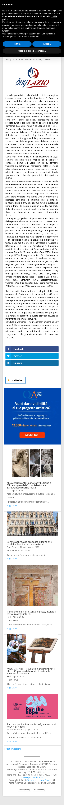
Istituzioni (25, 550)
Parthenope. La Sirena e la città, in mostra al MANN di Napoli (31, 725)
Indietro (17, 380)
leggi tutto (12, 505)
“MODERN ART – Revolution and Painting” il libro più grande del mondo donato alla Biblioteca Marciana (31, 671)
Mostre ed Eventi (33, 59)
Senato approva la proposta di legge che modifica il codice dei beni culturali (29, 543)
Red (7, 59)
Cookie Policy (39, 789)
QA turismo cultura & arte (38, 780)
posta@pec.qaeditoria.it (32, 777)
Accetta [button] (47, 44)
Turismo (47, 59)
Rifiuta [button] (17, 44)
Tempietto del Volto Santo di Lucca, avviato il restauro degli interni (31, 613)
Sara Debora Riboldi (16, 547)
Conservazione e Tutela (32, 493)
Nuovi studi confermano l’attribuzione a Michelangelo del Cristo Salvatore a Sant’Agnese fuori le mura (29, 485)
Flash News (12, 620)
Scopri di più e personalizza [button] (32, 51)
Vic (8, 490)
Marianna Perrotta (15, 729)
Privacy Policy (24, 789)
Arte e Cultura (13, 493)
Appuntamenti (28, 733)
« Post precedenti (12, 748)
